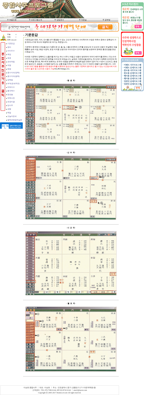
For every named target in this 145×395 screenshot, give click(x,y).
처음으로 (13, 20)
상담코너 (60, 20)
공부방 (107, 20)
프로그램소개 (36, 20)
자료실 (84, 20)
